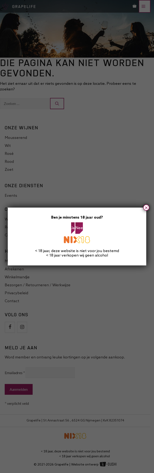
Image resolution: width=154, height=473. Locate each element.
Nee (79, 228)
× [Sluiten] (146, 208)
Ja (73, 228)
